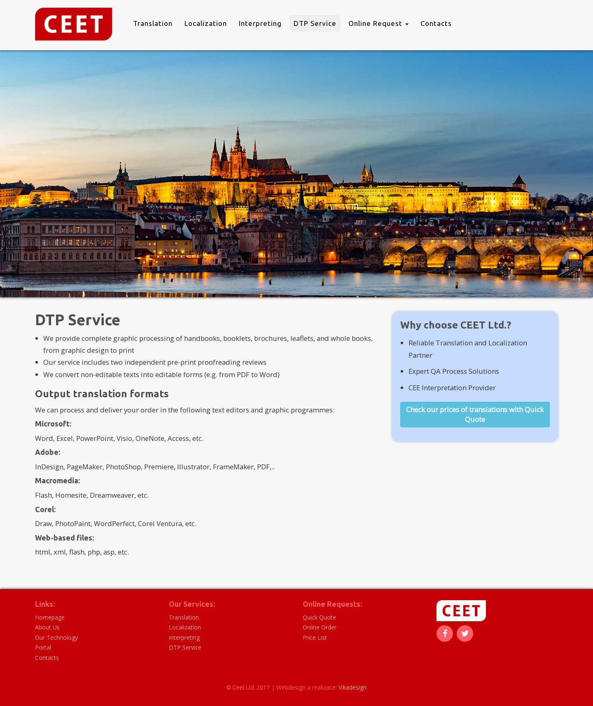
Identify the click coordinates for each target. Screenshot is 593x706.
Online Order (319, 627)
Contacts (436, 23)
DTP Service (315, 23)
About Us (47, 627)
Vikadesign (353, 687)
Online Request (378, 23)
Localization (205, 23)
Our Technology (56, 637)
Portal (43, 647)
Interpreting (260, 23)
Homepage (50, 617)
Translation (153, 23)
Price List (315, 637)
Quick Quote (319, 617)
